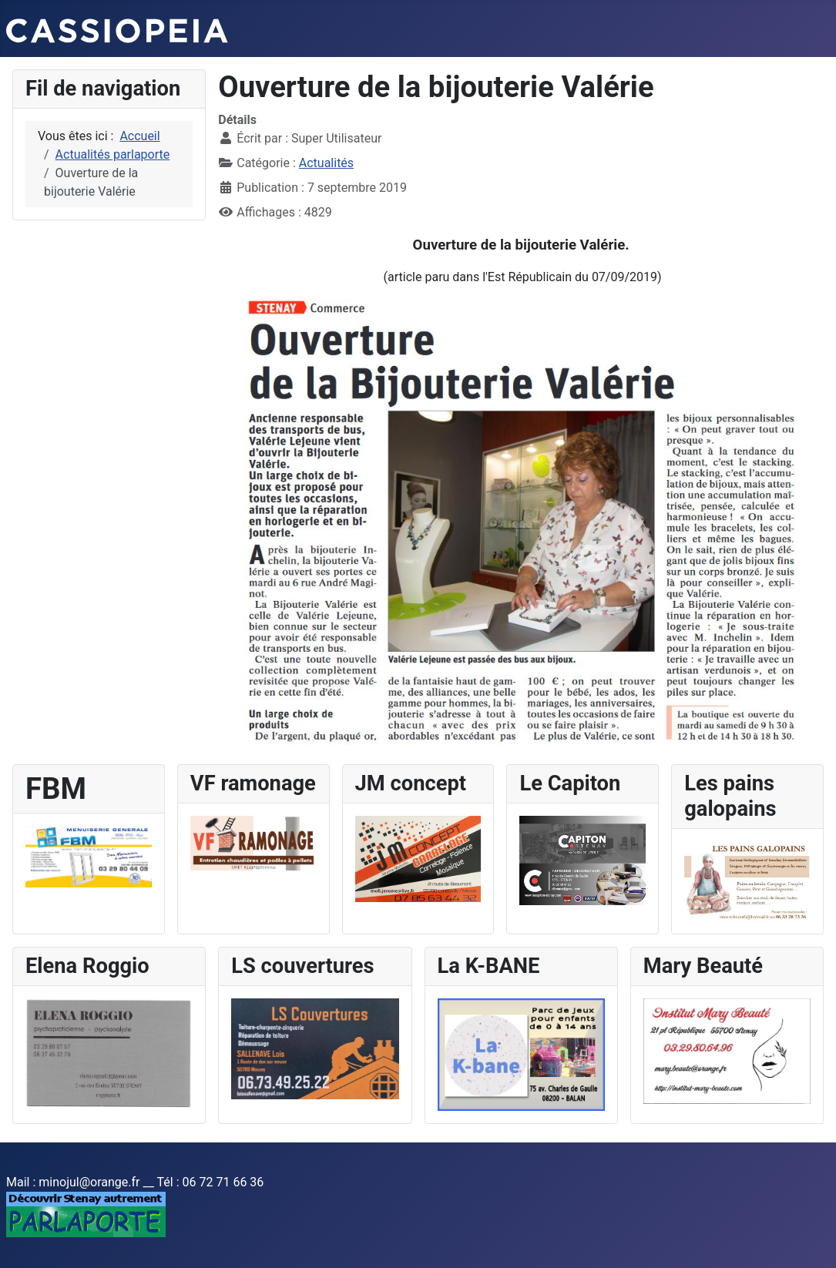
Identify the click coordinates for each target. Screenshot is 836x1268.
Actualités (326, 163)
